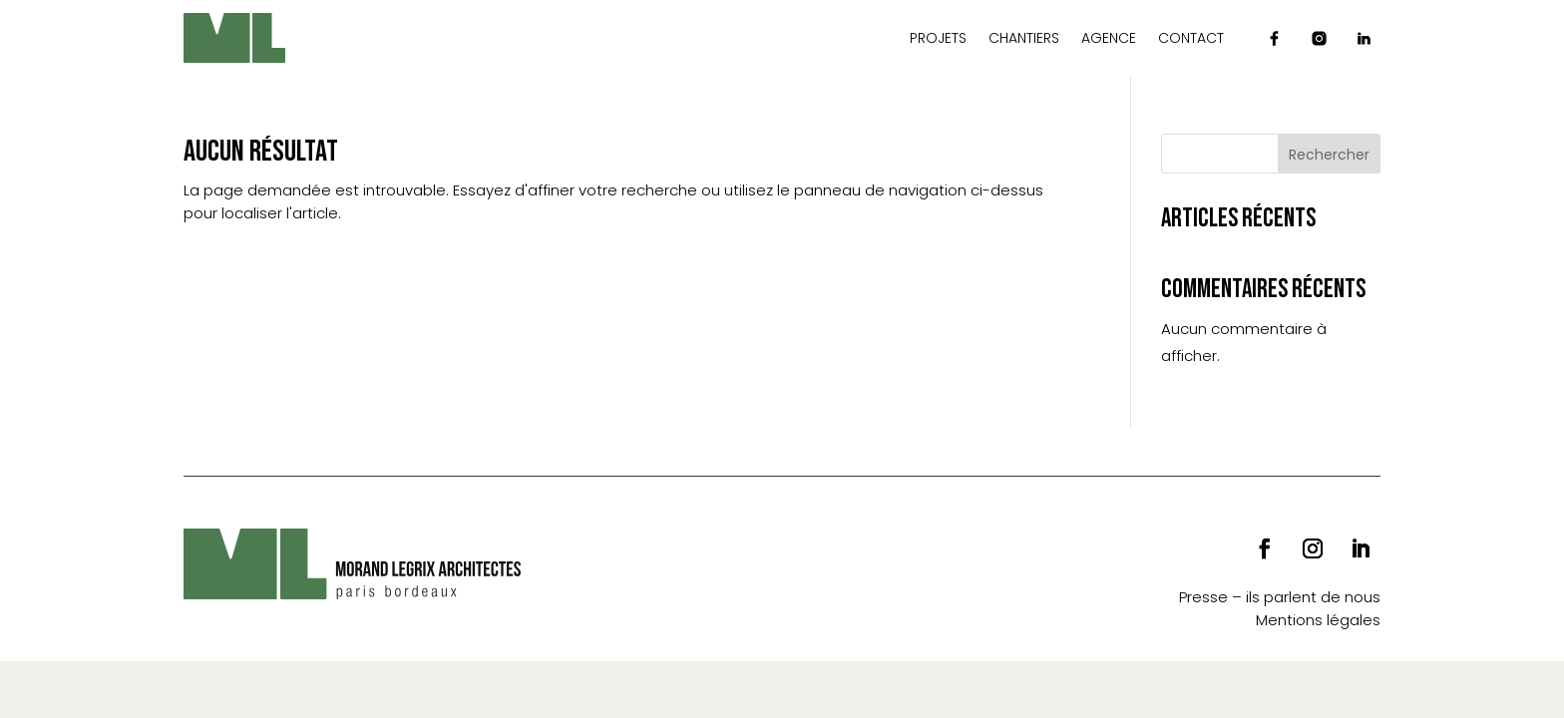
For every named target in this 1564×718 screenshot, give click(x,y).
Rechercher (1329, 155)
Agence (1108, 38)
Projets (938, 38)
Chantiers (1023, 38)
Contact (1191, 38)
